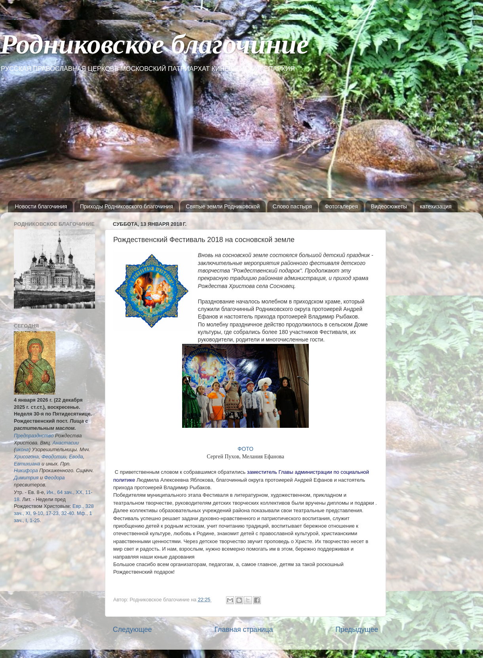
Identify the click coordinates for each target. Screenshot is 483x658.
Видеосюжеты (389, 206)
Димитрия (26, 478)
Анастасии (66, 443)
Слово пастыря (292, 206)
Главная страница (243, 629)
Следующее (132, 629)
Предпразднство (33, 436)
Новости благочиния (41, 206)
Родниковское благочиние (154, 44)
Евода (76, 457)
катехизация (436, 206)
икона (22, 449)
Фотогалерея (341, 206)
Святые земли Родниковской (223, 206)
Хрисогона (26, 457)
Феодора (54, 478)
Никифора (26, 470)
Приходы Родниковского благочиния (126, 206)
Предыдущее (356, 629)
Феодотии (54, 457)
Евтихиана (27, 464)
